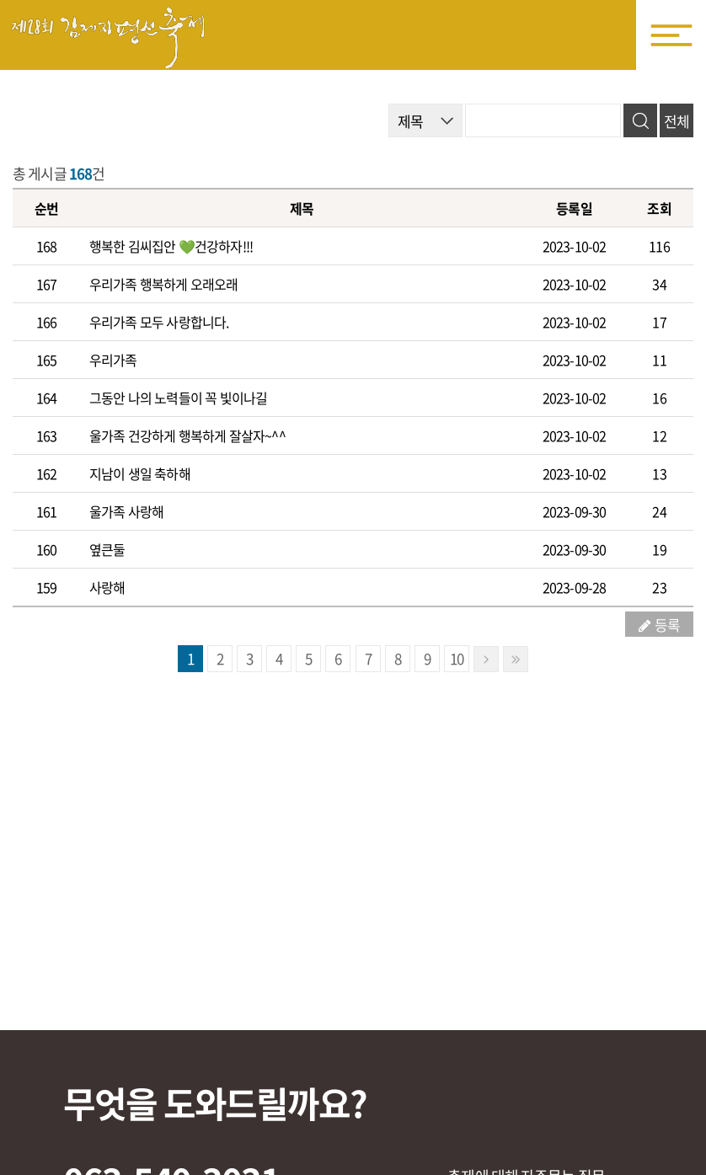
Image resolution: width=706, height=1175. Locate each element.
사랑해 (107, 587)
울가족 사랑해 (126, 511)
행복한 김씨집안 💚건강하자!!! (171, 246)
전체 (676, 120)
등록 (667, 624)
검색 (640, 120)
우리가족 (113, 360)
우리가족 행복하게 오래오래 (163, 284)
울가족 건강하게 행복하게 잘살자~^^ (187, 435)
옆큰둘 (107, 549)
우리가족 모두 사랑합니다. (159, 322)
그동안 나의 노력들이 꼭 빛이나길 (178, 397)
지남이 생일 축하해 (139, 473)
